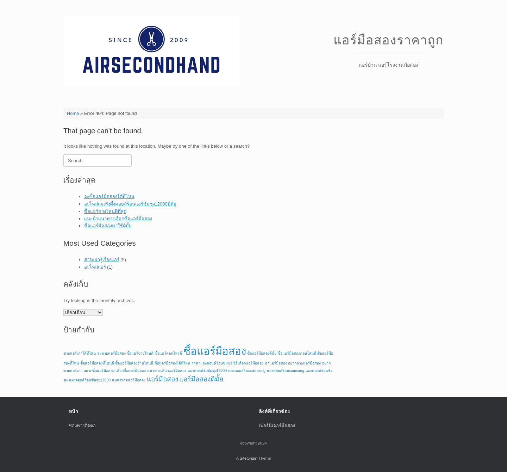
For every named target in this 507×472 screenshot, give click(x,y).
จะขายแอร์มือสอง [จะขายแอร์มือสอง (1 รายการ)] (111, 353)
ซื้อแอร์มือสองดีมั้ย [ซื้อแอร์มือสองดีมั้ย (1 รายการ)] (261, 353)
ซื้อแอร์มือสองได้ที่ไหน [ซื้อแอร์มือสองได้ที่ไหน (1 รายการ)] (172, 363)
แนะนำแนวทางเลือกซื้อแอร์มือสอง (118, 218)
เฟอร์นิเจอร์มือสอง (277, 425)
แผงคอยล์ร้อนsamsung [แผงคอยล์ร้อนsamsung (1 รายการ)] (246, 370)
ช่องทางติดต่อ (82, 425)
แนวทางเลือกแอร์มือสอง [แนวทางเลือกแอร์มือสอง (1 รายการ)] (166, 370)
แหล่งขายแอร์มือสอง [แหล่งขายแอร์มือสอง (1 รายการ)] (128, 380)
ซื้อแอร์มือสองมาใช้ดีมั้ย (108, 225)
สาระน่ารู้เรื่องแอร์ (101, 259)
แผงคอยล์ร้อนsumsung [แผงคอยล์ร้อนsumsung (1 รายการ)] (285, 370)
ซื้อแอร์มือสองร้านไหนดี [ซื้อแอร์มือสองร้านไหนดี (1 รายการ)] (134, 363)
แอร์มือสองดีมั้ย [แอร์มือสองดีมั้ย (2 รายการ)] (201, 379)
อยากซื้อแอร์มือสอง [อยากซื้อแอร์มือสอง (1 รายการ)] (99, 370)
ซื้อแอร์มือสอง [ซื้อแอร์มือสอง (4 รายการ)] (214, 351)
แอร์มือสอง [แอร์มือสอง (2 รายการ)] (162, 379)
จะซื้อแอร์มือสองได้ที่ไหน (109, 196)
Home (73, 113)
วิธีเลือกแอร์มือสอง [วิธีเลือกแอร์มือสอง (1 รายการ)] (248, 363)
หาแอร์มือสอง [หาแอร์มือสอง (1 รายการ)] (276, 363)
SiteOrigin (248, 458)
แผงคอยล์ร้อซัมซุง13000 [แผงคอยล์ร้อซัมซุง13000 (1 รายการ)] (207, 370)
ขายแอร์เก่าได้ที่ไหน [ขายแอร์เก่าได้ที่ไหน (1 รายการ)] (79, 353)
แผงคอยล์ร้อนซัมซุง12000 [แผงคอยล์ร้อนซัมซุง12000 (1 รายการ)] (90, 380)
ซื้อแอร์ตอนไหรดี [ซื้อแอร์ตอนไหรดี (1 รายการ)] (168, 353)
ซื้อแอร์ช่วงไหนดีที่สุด (105, 211)
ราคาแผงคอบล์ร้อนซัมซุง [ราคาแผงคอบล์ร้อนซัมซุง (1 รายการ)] (212, 363)
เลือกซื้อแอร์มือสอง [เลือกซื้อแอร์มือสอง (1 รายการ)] (130, 370)
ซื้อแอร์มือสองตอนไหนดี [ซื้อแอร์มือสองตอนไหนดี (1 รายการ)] (297, 353)
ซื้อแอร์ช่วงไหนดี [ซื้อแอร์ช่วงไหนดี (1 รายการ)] (140, 353)
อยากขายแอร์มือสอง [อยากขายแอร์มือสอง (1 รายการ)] (304, 363)
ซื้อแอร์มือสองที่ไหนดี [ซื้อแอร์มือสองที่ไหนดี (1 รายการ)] (97, 363)
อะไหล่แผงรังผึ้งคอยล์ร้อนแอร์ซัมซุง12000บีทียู (130, 204)
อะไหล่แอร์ (95, 267)
